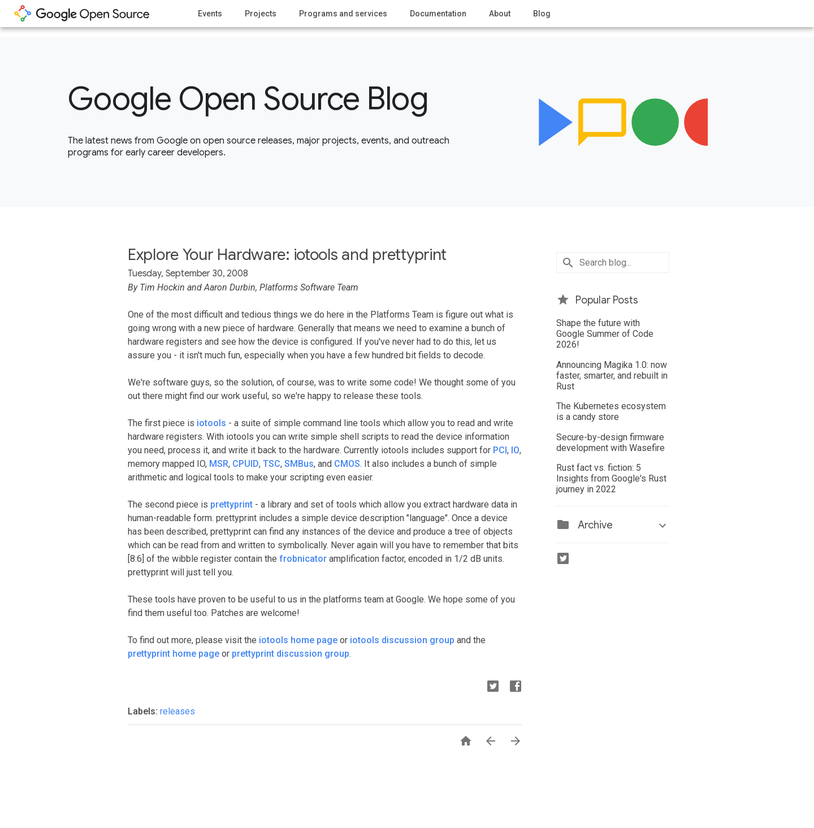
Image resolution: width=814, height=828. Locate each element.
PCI (500, 450)
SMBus (299, 463)
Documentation (438, 13)
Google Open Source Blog (248, 99)
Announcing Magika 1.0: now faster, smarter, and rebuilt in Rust (612, 375)
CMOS (347, 463)
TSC (271, 463)
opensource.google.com (82, 14)
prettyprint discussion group (290, 653)
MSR (218, 463)
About (499, 13)
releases (177, 711)
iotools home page (298, 640)
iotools (211, 423)
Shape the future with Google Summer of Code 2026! (604, 334)
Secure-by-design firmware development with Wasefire (610, 442)
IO (515, 450)
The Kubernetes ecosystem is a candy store (611, 411)
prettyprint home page (173, 653)
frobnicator (303, 558)
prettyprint (231, 504)
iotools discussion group (402, 640)
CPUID (245, 463)
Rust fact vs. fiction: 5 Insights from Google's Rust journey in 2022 (611, 478)
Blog (542, 13)
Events (210, 13)
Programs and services (343, 13)
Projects (260, 13)
